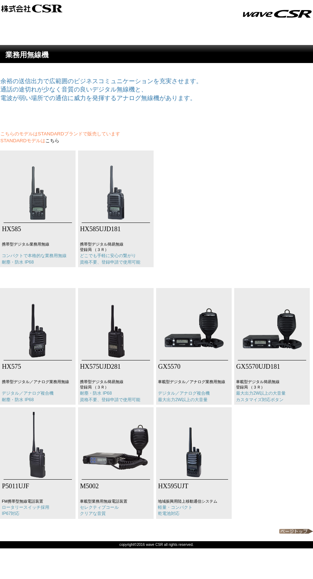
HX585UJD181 (99, 229)
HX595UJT (172, 486)
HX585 (10, 229)
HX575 (10, 366)
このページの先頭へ (296, 531)
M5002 (88, 486)
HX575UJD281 (99, 366)
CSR (90, 8)
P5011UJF (14, 486)
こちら (52, 140)
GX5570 (168, 366)
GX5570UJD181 (257, 366)
